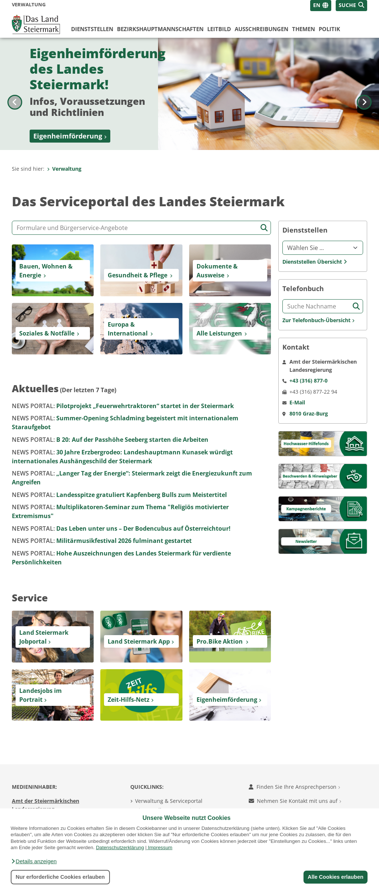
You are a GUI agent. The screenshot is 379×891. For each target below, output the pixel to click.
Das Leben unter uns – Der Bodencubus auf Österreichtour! (121, 528)
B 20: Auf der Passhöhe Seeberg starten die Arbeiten (110, 440)
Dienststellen (92, 29)
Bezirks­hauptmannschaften (160, 29)
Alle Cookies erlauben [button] (335, 877)
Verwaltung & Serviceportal (168, 800)
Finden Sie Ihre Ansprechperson (294, 786)
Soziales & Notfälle (46, 333)
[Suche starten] (264, 228)
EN (316, 5)
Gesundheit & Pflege (137, 275)
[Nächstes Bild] (364, 94)
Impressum (160, 847)
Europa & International (128, 328)
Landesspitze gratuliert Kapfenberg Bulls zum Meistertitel (119, 495)
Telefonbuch (303, 289)
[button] (34, 861)
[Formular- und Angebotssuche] (141, 228)
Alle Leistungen (219, 333)
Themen (303, 29)
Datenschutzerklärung (120, 847)
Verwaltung (64, 168)
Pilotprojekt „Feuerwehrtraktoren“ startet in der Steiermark (123, 406)
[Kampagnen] (323, 508)
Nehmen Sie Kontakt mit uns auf (295, 800)
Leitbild (219, 29)
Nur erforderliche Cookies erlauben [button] (60, 877)
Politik (329, 29)
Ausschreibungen (261, 29)
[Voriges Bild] (14, 94)
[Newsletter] (323, 540)
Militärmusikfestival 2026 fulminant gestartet (102, 541)
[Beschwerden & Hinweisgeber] (323, 475)
